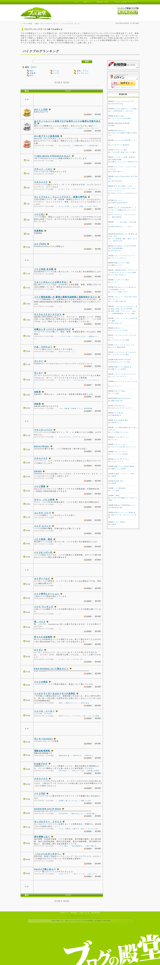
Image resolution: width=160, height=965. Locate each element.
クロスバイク (41, 182)
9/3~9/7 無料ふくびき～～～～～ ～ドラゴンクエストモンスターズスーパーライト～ (123, 188)
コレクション (83, 73)
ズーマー (38, 361)
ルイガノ (38, 650)
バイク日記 (40, 793)
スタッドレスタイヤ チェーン (125, 374)
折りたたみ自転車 (43, 637)
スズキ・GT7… (93, 206)
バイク (56, 73)
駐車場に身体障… (94, 770)
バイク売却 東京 (43, 539)
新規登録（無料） (103, 2)
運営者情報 (96, 912)
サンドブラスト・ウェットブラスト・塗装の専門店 (60, 197)
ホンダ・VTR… (65, 206)
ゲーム (56, 71)
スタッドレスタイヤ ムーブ (124, 255)
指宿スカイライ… (72, 703)
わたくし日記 (41, 109)
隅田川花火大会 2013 (122, 398)
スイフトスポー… (94, 828)
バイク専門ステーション (46, 594)
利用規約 (74, 912)
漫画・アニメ (83, 71)
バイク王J (39, 214)
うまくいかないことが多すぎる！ (51, 282)
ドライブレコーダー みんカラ (125, 352)
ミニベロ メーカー (44, 711)
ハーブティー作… (65, 336)
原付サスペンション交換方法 (125, 512)
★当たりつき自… (79, 770)
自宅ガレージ (119, 328)
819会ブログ (41, 764)
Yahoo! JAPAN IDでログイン (126, 87)
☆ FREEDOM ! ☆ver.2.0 (122, 111)
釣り (32, 75)
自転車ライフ (116, 422)
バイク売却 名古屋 (43, 269)
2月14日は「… (64, 770)
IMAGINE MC (117, 507)
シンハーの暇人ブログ (119, 292)
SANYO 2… (78, 755)
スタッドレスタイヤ (118, 258)
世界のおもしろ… (78, 813)
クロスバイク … (79, 189)
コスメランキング (82, 916)
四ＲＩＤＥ (118, 200)
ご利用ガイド (64, 912)
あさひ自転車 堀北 (121, 420)
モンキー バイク (117, 461)
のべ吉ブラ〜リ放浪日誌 (46, 136)
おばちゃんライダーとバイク (122, 408)
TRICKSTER (116, 181)
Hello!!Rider (42, 446)
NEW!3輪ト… (92, 813)
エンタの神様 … (95, 716)
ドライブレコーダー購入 (120, 354)
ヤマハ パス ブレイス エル (124, 345)
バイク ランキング (43, 607)
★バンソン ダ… (80, 874)
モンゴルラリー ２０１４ (48, 821)
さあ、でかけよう (43, 347)
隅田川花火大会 (117, 400)
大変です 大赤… (79, 828)
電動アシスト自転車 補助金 (124, 466)
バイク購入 (115, 393)
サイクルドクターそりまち (48, 314)
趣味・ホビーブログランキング (47, 23)
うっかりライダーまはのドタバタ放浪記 (54, 693)
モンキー (38, 373)
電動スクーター (117, 265)
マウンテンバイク (43, 430)
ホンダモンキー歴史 (121, 280)
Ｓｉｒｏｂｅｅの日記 (119, 454)
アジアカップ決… (80, 716)
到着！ (61, 703)
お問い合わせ (84, 912)
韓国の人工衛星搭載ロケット (125, 505)
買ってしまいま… (72, 800)
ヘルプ (76, 2)
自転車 (37, 392)
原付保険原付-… (78, 846)
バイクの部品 (41, 682)
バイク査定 (115, 490)
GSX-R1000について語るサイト (51, 668)
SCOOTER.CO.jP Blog (47, 809)
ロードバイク (116, 386)
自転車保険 (88, 408)
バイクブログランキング (71, 23)
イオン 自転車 (64, 408)
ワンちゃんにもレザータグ (124, 101)
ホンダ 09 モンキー (121, 437)
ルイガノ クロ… (65, 189)
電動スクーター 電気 (122, 263)
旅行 (32, 71)
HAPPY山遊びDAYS (119, 202)
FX (72, 916)
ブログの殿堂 (27, 23)
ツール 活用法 (64, 828)
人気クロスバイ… (94, 189)
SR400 (38, 471)
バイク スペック (42, 526)
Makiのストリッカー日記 (120, 362)
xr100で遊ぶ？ (117, 171)
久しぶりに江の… (65, 145)
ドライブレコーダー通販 (120, 340)
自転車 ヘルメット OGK (124, 473)
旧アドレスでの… (65, 351)
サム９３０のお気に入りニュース (123, 446)
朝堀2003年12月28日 (122, 359)
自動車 (33, 73)
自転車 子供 (118, 481)
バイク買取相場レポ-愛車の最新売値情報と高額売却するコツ (65, 297)
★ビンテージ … (95, 874)
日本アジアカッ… (65, 716)
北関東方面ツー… (80, 145)
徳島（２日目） (87, 800)
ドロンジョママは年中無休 (121, 118)
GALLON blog (117, 103)
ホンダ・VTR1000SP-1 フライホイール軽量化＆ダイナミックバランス (123, 210)
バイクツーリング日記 (119, 330)
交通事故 (38, 231)
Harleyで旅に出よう (45, 869)
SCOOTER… (64, 813)
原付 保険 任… (92, 846)
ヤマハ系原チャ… (65, 128)
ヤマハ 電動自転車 (118, 347)
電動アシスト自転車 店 (122, 367)
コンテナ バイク (42, 513)
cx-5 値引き (119, 413)
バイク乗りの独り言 (118, 301)
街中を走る (85, 703)
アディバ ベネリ (43, 169)
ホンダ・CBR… (79, 206)
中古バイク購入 (120, 391)
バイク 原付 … (64, 846)
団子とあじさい (117, 323)
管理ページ (88, 2)
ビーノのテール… (93, 128)
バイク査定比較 (120, 488)
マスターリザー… (80, 336)
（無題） (117, 495)
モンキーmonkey (43, 739)
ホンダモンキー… (65, 380)
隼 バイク (40, 622)
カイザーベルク (42, 578)
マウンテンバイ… (65, 437)
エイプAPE (40, 244)
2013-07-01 (119, 405)
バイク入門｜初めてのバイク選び (123, 152)
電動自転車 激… (65, 755)
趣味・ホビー (31, 67)
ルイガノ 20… (78, 659)
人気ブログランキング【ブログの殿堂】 (79, 920)
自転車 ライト (76, 408)
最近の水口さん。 (120, 130)
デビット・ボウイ (120, 444)
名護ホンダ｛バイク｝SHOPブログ (52, 329)
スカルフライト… (65, 874)
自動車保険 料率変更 (122, 123)
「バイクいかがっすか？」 (48, 854)
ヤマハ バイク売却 (44, 499)
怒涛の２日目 (119, 116)
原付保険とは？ (42, 836)
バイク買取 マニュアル (119, 432)
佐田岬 (61, 800)
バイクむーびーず (43, 552)
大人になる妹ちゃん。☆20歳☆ (126, 108)
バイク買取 (40, 486)
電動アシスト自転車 (118, 369)
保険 (113, 125)
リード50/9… (79, 128)
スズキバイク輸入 (120, 150)
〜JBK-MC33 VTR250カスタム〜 (52, 156)
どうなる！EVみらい (119, 275)
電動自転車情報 (42, 751)
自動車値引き (116, 415)
